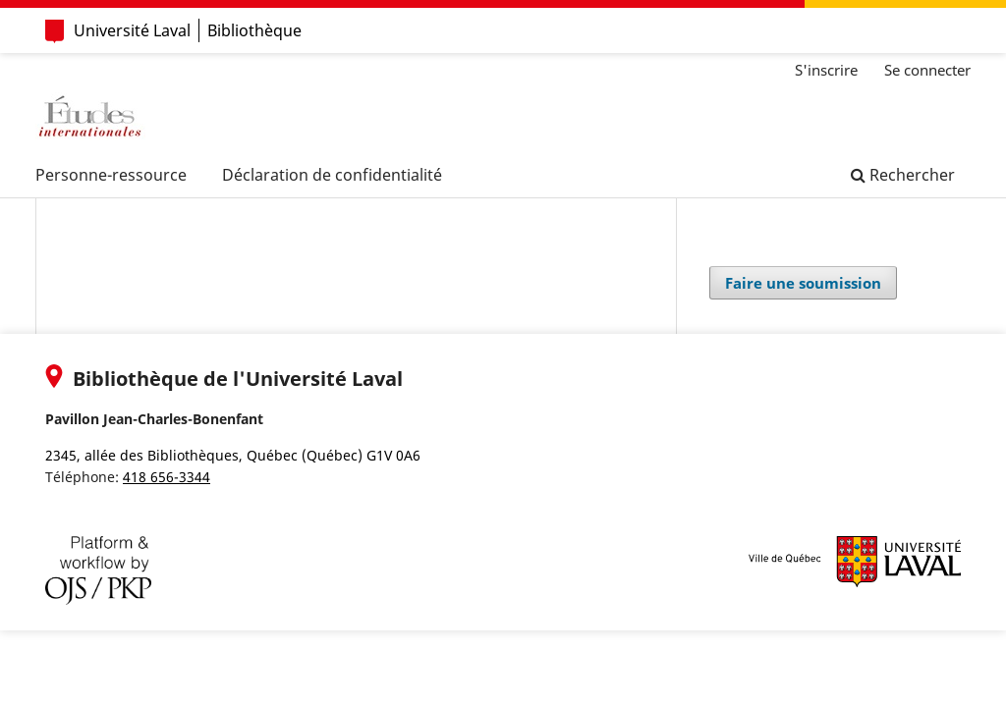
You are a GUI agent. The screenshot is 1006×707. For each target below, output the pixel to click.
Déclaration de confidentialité (332, 175)
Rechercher (903, 175)
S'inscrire (826, 70)
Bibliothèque (254, 30)
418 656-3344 (166, 476)
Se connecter (927, 70)
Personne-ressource (111, 175)
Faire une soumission (803, 283)
